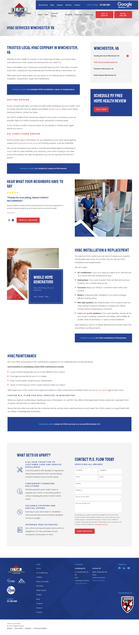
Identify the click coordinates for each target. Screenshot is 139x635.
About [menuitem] (40, 14)
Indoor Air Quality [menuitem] (54, 15)
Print (44, 297)
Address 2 (80, 490)
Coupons (60, 5)
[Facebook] (119, 568)
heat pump (33, 143)
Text (32, 297)
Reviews (68, 5)
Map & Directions (81, 583)
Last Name (104, 470)
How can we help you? (84, 503)
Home (38, 568)
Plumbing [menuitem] (68, 14)
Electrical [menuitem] (78, 14)
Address (79, 483)
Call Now (101, 109)
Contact (77, 5)
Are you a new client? (83, 496)
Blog (52, 5)
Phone (79, 477)
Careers (39, 595)
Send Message (86, 531)
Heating (39, 577)
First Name (80, 470)
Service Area (43, 5)
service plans (101, 390)
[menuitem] (110, 56)
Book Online (123, 15)
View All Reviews (27, 220)
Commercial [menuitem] (88, 14)
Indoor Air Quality (42, 582)
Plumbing (39, 586)
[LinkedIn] (124, 568)
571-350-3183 (105, 5)
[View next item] (12, 220)
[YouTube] (129, 568)
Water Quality (41, 590)
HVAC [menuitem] (46, 14)
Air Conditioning (41, 573)
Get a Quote (104, 15)
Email (38, 297)
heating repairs (54, 109)
